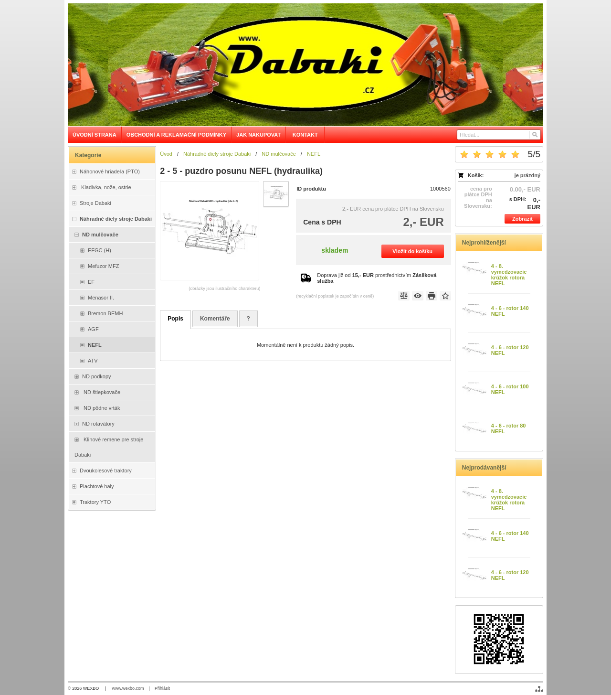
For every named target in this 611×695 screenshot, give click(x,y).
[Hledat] (534, 135)
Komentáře (215, 318)
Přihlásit (162, 688)
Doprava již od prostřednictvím (376, 278)
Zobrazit (522, 219)
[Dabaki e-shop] (305, 65)
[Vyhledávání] (498, 134)
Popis (175, 318)
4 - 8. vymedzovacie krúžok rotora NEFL (509, 274)
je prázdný (527, 175)
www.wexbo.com (128, 688)
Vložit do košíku (412, 251)
